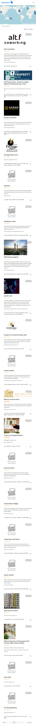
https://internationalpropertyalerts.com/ (11, 344)
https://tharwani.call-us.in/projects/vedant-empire (13, 380)
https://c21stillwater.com (8, 442)
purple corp (8, 296)
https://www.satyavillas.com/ (9, 682)
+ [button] (1, 7)
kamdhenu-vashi (9, 221)
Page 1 (4, 722)
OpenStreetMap (29, 23)
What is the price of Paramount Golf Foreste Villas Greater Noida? (16, 642)
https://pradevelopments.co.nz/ (9, 712)
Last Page (29, 722)
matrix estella (9, 575)
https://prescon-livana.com (9, 477)
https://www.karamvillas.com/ (9, 127)
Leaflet (24, 23)
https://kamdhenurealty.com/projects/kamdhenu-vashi (14, 231)
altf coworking (9, 49)
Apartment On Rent (11, 610)
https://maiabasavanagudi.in (9, 270)
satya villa (7, 677)
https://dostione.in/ (7, 195)
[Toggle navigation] (33, 2)
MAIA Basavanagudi (11, 257)
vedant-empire (9, 370)
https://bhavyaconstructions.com (10, 409)
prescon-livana (9, 468)
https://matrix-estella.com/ (9, 584)
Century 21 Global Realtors (13, 435)
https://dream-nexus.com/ (8, 513)
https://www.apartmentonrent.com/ (10, 615)
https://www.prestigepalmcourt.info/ (10, 159)
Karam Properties (10, 117)
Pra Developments (10, 708)
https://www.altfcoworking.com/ (10, 62)
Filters (26, 29)
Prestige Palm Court (11, 155)
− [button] (1, 9)
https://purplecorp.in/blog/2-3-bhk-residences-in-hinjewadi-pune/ (16, 308)
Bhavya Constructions (11, 399)
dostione (7, 186)
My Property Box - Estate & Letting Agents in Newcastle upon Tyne (16, 83)
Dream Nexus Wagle (11, 504)
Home (3, 26)
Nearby (30, 29)
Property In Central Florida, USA (15, 335)
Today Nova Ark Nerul (12, 539)
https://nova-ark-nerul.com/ (9, 549)
